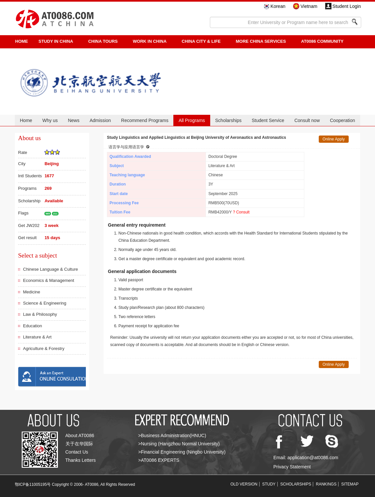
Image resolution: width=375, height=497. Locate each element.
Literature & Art (37, 337)
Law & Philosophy (40, 314)
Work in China (150, 41)
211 (55, 213)
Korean (277, 6)
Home (26, 120)
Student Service (268, 120)
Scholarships (228, 120)
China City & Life (201, 41)
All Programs (192, 120)
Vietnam (308, 6)
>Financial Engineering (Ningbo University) (182, 452)
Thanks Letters (80, 460)
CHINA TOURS (103, 41)
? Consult (241, 212)
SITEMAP (350, 484)
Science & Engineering (44, 303)
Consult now (307, 120)
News (73, 120)
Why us (50, 120)
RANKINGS (326, 484)
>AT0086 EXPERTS (158, 460)
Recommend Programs (144, 120)
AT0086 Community (322, 41)
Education (32, 325)
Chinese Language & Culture (50, 269)
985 (47, 213)
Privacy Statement (292, 466)
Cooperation (342, 120)
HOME (21, 41)
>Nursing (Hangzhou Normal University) (179, 443)
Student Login (347, 6)
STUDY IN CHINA (55, 41)
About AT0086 (79, 435)
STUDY (269, 484)
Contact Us (76, 452)
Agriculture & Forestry (43, 348)
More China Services (261, 41)
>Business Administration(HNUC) (172, 435)
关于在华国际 (79, 443)
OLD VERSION (244, 484)
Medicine (31, 291)
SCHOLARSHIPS (295, 484)
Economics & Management (48, 280)
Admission (100, 120)
